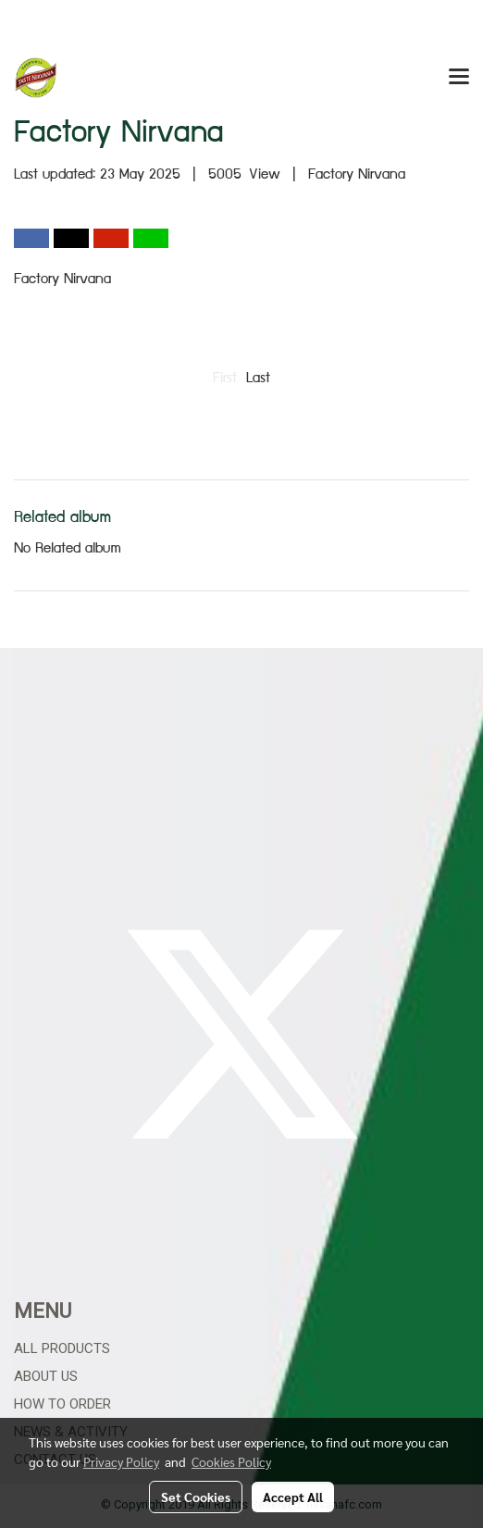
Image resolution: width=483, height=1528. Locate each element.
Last (258, 379)
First (225, 379)
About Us (46, 1376)
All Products (62, 1348)
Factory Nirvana (356, 175)
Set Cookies (195, 1496)
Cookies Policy (231, 1461)
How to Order (62, 1404)
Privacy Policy (121, 1461)
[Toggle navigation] (459, 77)
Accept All (293, 1496)
